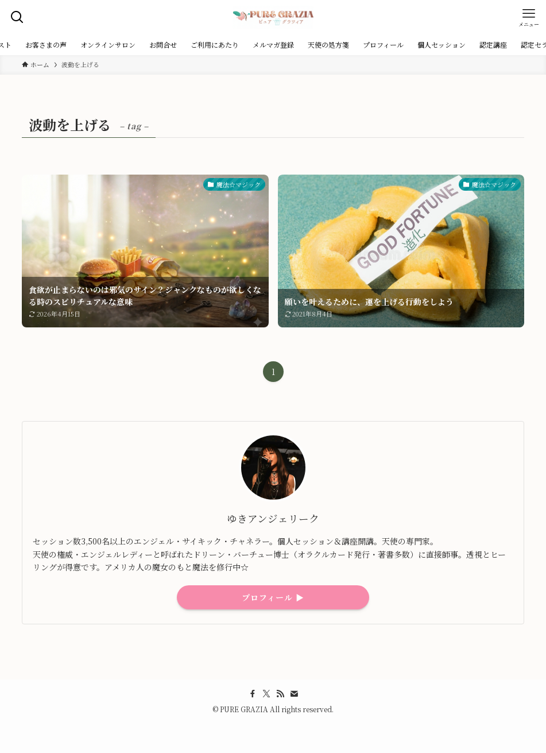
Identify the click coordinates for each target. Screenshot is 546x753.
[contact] (294, 694)
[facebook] (252, 694)
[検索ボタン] (17, 17)
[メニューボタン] (529, 17)
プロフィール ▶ (273, 597)
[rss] (280, 694)
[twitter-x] (266, 694)
